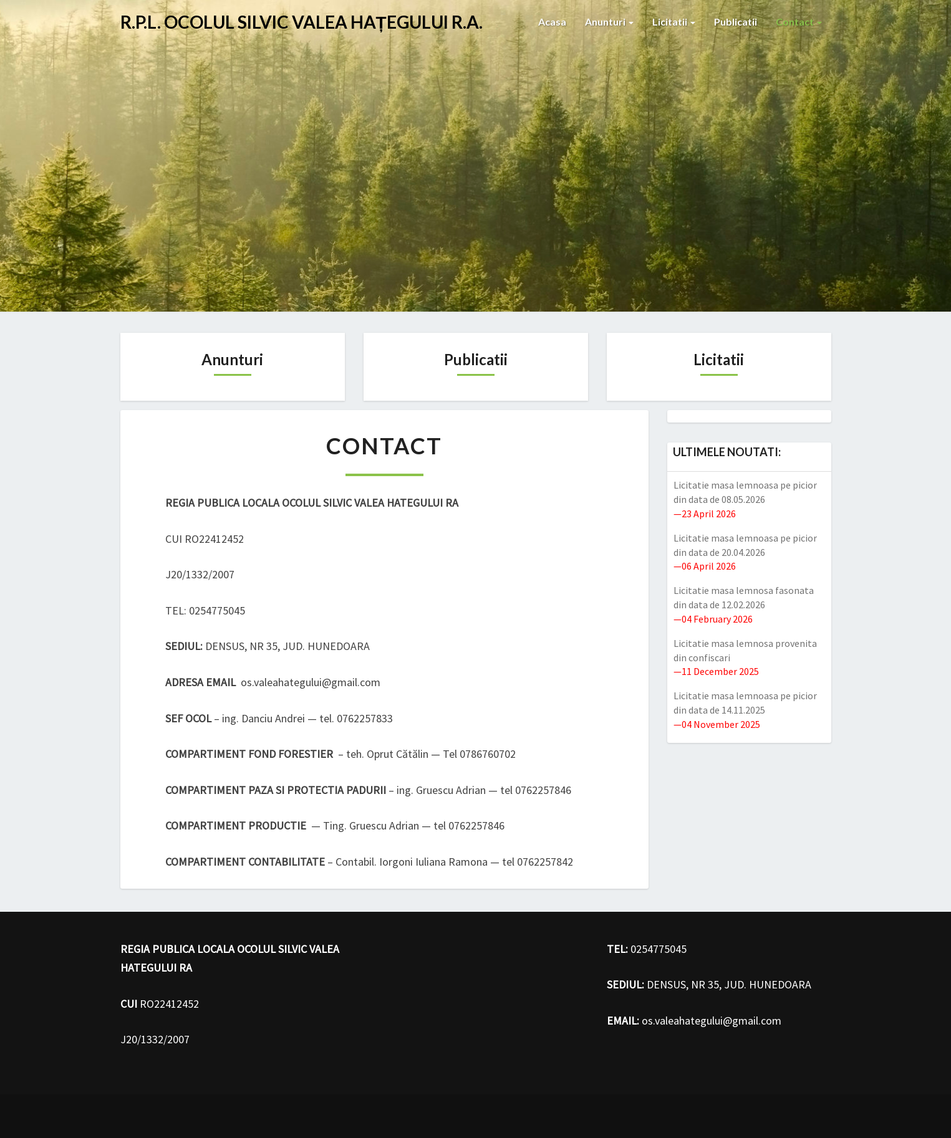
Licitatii (673, 21)
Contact (799, 21)
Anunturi (609, 21)
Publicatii (735, 21)
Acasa (552, 21)
